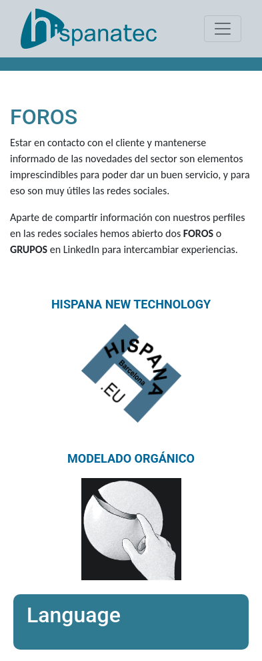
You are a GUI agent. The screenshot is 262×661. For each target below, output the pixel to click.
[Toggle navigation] (222, 28)
